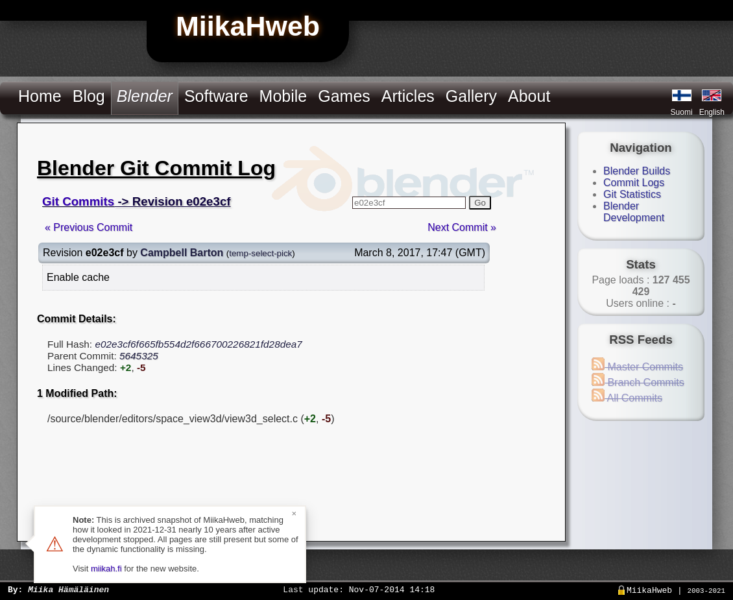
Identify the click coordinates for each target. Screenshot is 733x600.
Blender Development (633, 211)
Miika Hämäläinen (68, 589)
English (712, 112)
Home (40, 96)
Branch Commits (638, 382)
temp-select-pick (260, 253)
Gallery (471, 96)
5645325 (138, 355)
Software (216, 96)
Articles (408, 96)
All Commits (627, 397)
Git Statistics (632, 194)
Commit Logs (633, 182)
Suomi (682, 112)
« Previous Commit (88, 227)
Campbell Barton (181, 252)
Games (344, 96)
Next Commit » (461, 227)
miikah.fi (106, 568)
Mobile (283, 96)
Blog (89, 96)
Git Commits (78, 201)
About (529, 96)
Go (480, 203)
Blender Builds (636, 170)
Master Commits (637, 366)
